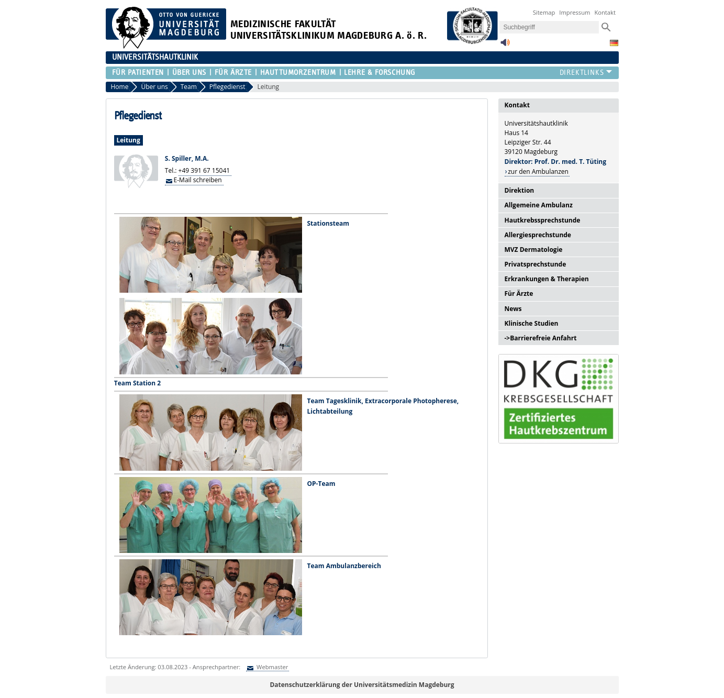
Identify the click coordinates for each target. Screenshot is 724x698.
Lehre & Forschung (380, 72)
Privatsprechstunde (535, 264)
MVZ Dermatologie (534, 249)
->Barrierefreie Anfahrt (541, 338)
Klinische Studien (532, 323)
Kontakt (605, 12)
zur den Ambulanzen (538, 171)
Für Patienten (138, 72)
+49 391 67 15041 (204, 170)
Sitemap (544, 12)
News (513, 308)
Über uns (189, 72)
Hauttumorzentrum (298, 72)
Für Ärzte (233, 72)
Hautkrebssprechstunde (543, 220)
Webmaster (271, 667)
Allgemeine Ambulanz (539, 205)
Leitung (269, 86)
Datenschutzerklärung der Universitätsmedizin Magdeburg (362, 684)
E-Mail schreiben (198, 179)
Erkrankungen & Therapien (547, 278)
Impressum (574, 12)
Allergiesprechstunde (538, 234)
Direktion (519, 190)
